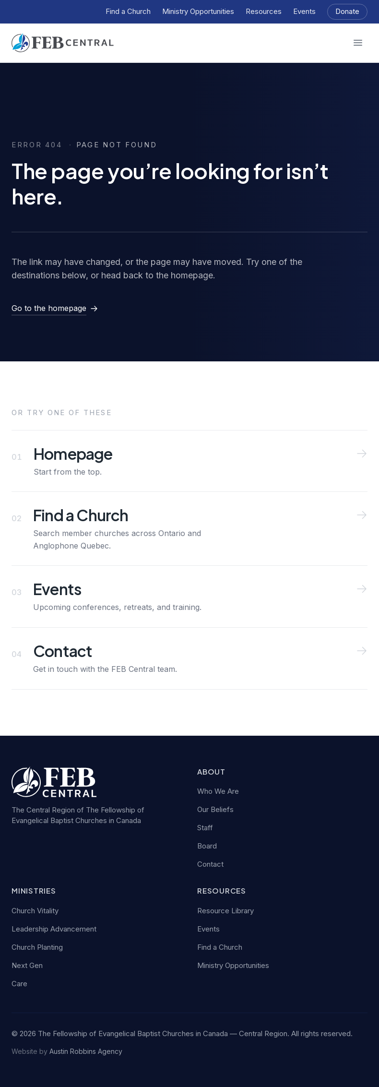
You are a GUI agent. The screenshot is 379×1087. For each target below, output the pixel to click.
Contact (210, 864)
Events (304, 11)
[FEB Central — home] (63, 42)
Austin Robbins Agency (85, 1051)
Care (19, 983)
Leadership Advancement (54, 928)
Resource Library (225, 910)
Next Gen (27, 965)
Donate (347, 11)
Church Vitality (35, 910)
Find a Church (128, 11)
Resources (264, 11)
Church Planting (37, 947)
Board (207, 845)
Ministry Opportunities (198, 11)
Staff (205, 827)
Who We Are (218, 791)
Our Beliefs (215, 809)
